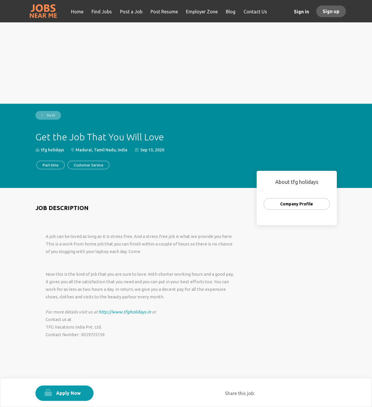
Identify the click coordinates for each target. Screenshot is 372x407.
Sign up (331, 11)
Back (50, 115)
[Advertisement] (186, 63)
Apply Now (68, 393)
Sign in (301, 11)
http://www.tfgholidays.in (125, 311)
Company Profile (296, 204)
